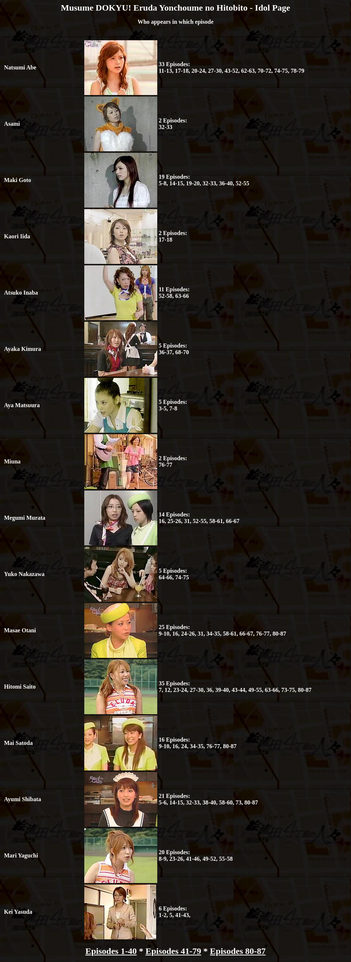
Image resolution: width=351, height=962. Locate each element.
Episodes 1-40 (111, 951)
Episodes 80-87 (238, 951)
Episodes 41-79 (173, 951)
